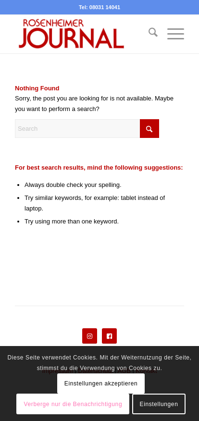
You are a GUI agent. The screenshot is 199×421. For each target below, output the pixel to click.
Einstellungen (159, 404)
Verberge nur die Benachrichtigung (73, 404)
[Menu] (171, 34)
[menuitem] (148, 34)
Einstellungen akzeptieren (100, 383)
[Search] (148, 34)
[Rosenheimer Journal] (82, 34)
